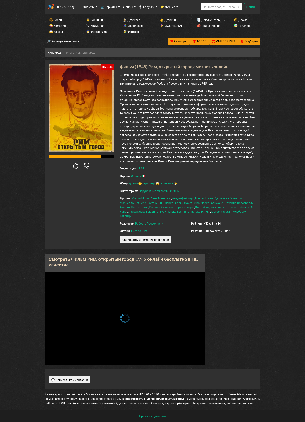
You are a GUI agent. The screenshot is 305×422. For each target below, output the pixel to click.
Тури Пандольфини (173, 211)
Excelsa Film (139, 230)
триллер (150, 183)
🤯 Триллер (242, 25)
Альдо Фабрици (183, 198)
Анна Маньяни (161, 198)
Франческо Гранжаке (208, 202)
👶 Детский (168, 20)
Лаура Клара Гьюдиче (143, 211)
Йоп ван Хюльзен (161, 207)
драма (133, 183)
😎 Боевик (56, 20)
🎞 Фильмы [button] (86, 7)
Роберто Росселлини (149, 223)
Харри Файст (184, 202)
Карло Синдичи (206, 207)
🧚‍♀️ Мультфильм (171, 25)
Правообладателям (152, 416)
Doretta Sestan (221, 211)
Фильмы (176, 191)
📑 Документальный (210, 20)
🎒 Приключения (208, 25)
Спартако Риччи (199, 211)
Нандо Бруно (204, 198)
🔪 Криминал (95, 25)
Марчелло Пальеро (133, 202)
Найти (250, 7)
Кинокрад (65, 6)
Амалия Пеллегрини (134, 207)
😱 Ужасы (56, 31)
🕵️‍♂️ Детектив (131, 20)
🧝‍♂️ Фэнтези (131, 31)
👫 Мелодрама (133, 25)
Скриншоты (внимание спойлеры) (145, 239)
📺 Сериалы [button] (108, 7)
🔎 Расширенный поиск (63, 41)
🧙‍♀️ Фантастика (96, 31)
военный (167, 183)
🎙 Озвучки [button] (147, 7)
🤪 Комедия (57, 25)
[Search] (221, 6)
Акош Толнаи (227, 207)
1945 (140, 168)
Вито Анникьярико (161, 202)
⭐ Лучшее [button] (168, 7)
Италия (136, 176)
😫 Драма (240, 20)
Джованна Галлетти (228, 198)
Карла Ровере (184, 207)
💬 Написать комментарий (69, 380)
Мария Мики (140, 198)
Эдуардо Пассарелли (239, 202)
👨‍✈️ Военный (94, 20)
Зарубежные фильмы (154, 191)
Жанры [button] (128, 7)
